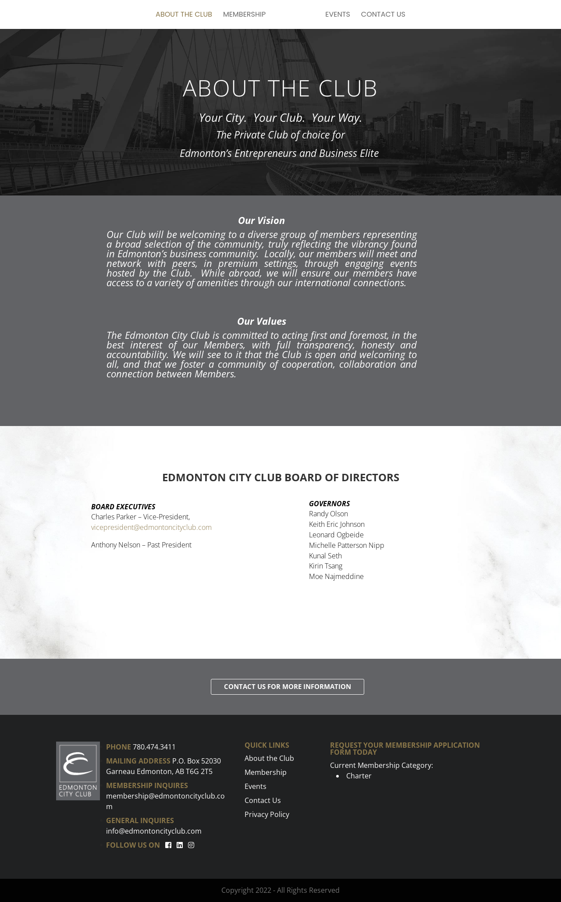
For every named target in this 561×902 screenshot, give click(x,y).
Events (337, 15)
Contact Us (383, 15)
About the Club (184, 15)
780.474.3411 (154, 747)
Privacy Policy (267, 814)
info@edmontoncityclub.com (154, 831)
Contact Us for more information (287, 686)
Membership (244, 15)
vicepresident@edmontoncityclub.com (151, 527)
